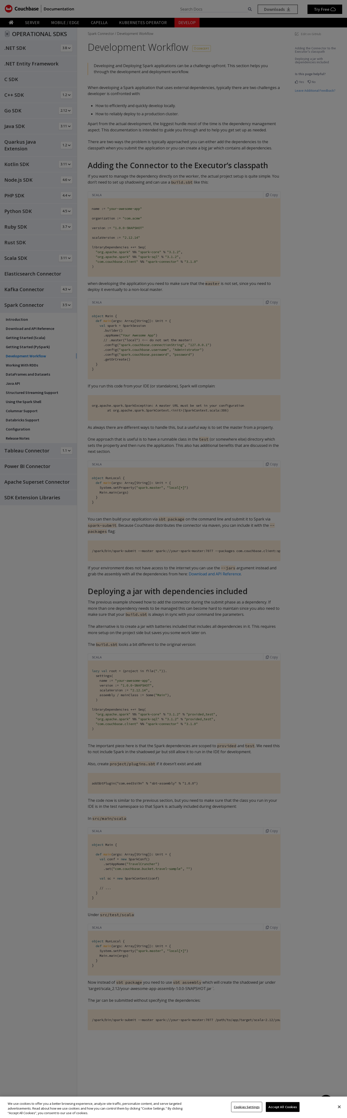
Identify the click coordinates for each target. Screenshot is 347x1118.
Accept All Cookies (282, 1107)
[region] (173, 1107)
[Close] (339, 1106)
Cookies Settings (247, 1107)
